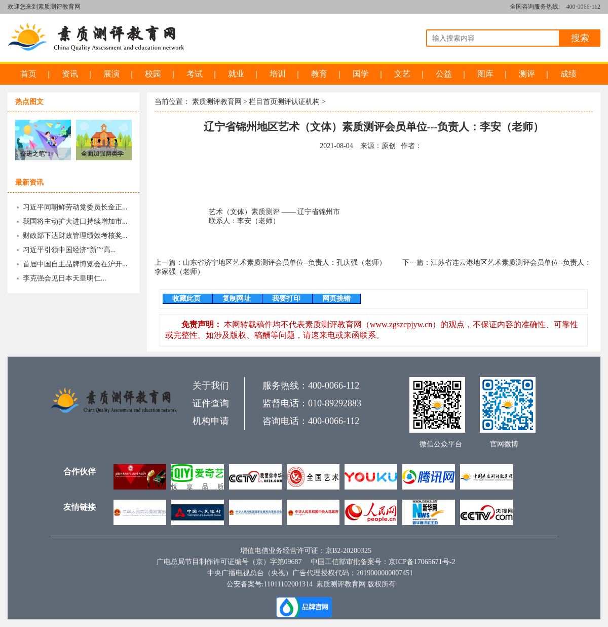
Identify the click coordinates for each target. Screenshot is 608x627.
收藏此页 (187, 298)
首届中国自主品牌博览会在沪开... (75, 264)
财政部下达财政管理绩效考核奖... (75, 235)
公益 (444, 73)
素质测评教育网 (217, 102)
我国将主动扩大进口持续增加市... (75, 221)
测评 (527, 73)
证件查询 (211, 403)
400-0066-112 (583, 6)
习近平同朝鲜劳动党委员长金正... (75, 207)
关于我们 (211, 385)
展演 (111, 73)
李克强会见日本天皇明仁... (64, 278)
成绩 (568, 73)
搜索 (580, 38)
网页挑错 (336, 298)
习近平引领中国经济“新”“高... (69, 250)
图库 (485, 73)
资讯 (70, 73)
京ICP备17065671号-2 (422, 562)
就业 (236, 73)
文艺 (402, 73)
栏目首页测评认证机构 (284, 102)
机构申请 (211, 421)
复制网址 (237, 298)
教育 (319, 73)
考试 (194, 73)
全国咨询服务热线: (535, 6)
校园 (153, 73)
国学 (361, 73)
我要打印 (287, 298)
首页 (28, 73)
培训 (278, 73)
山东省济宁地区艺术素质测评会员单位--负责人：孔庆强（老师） (284, 262)
